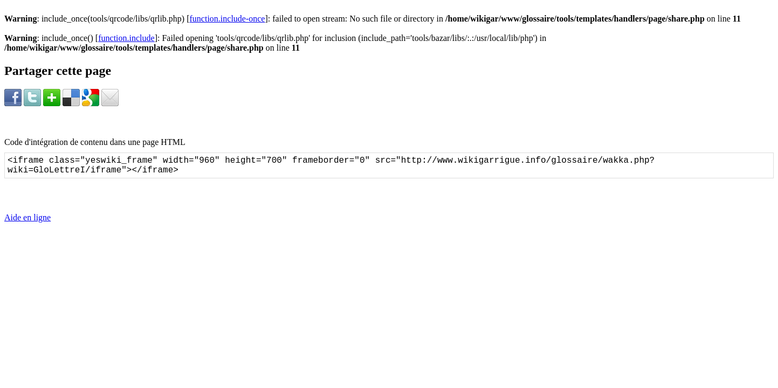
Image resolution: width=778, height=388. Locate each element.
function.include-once (227, 18)
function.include (126, 38)
